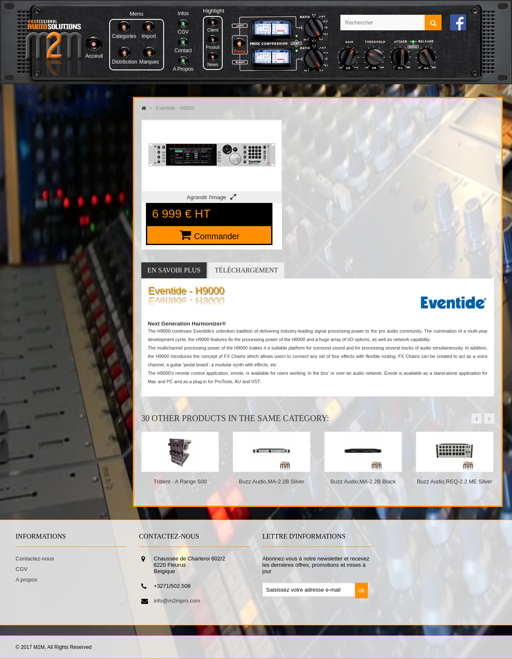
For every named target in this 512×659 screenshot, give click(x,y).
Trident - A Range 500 (180, 481)
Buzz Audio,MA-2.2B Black (363, 481)
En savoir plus (174, 270)
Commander (216, 236)
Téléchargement (246, 270)
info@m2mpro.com (177, 601)
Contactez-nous (35, 558)
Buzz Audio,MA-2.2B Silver (271, 481)
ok (361, 590)
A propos (26, 579)
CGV (21, 569)
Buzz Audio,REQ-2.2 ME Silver (454, 481)
